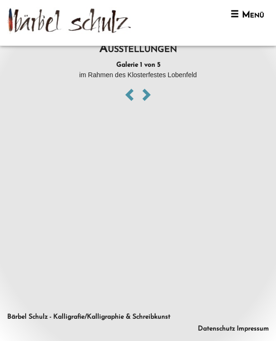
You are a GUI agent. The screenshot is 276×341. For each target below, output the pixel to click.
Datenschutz (216, 328)
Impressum (253, 328)
